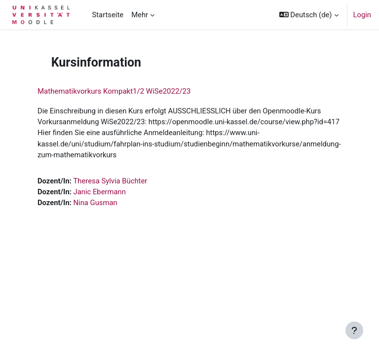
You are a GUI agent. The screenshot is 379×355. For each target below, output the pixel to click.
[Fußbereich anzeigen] (354, 330)
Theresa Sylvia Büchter (111, 181)
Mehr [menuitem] (139, 14)
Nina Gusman (95, 202)
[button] (309, 15)
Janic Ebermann (100, 191)
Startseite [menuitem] (107, 14)
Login (362, 14)
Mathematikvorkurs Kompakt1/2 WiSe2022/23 (114, 91)
